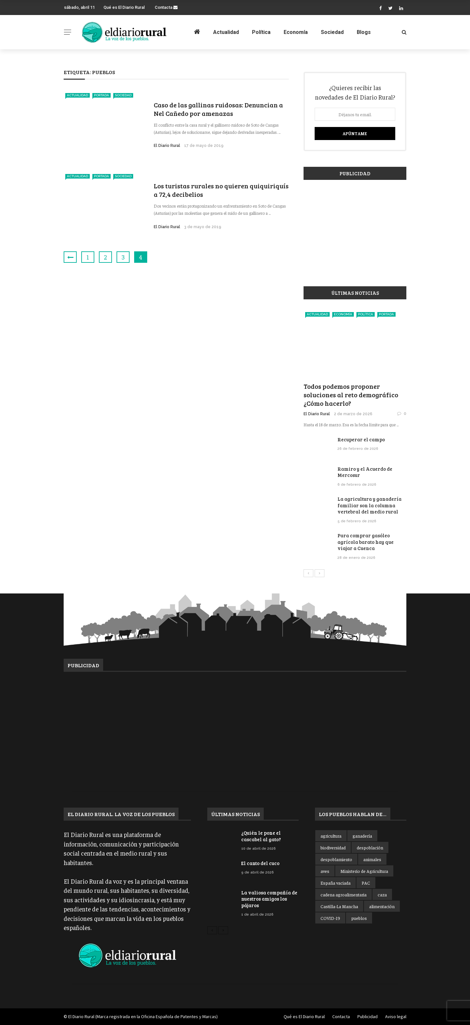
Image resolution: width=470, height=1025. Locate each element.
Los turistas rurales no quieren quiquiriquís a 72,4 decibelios (221, 190)
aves (325, 871)
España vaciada (336, 883)
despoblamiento (336, 859)
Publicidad (367, 1016)
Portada (101, 95)
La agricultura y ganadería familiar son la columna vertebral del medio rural (369, 505)
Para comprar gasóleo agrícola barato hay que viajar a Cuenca (365, 541)
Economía (296, 32)
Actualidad (226, 32)
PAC (366, 883)
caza (382, 894)
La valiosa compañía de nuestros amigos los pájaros (269, 898)
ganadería (362, 836)
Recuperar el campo (361, 439)
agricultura (331, 836)
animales (372, 859)
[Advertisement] (355, 230)
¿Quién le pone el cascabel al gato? (261, 836)
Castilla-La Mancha (339, 906)
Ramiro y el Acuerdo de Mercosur (364, 472)
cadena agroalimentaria (344, 894)
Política (261, 32)
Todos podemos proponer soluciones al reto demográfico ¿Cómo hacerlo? (351, 395)
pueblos (359, 918)
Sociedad (332, 32)
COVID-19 (330, 918)
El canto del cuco (260, 863)
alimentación (382, 906)
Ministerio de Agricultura (364, 871)
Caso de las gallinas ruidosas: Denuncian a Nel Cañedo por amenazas (218, 109)
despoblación (370, 847)
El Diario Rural (167, 145)
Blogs (364, 32)
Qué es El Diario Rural (124, 7)
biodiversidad (333, 847)
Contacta (166, 7)
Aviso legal (395, 1016)
